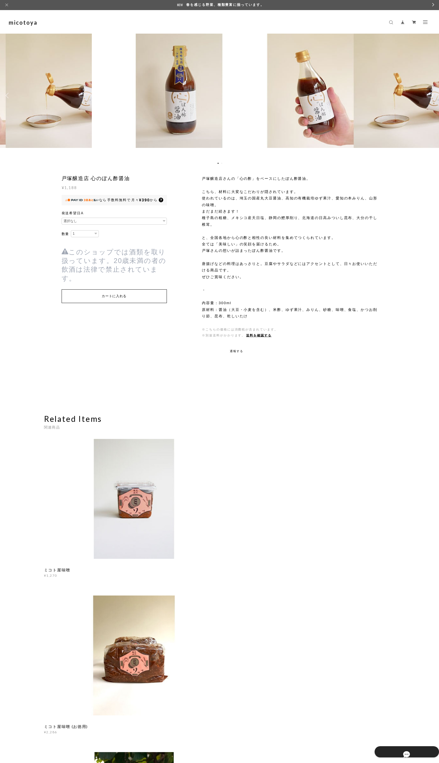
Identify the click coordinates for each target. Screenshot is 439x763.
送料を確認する (258, 335)
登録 (340, 649)
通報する (236, 351)
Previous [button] (8, 95)
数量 (65, 234)
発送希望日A (73, 213)
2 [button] (221, 163)
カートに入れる (114, 296)
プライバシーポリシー (82, 728)
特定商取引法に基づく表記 (125, 728)
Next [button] (430, 95)
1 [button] (218, 163)
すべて (61, 569)
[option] (219, 95)
